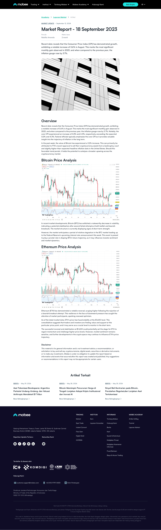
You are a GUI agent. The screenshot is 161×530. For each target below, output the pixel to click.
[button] (34, 4)
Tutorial (131, 423)
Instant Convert (81, 427)
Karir (108, 432)
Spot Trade (80, 423)
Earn (91, 419)
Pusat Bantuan (112, 451)
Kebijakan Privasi (113, 440)
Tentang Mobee (112, 419)
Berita (109, 427)
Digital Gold (80, 436)
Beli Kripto (130, 4)
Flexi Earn (79, 432)
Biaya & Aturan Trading (115, 455)
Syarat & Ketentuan (113, 436)
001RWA (79, 440)
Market (78, 419)
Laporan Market (59, 17)
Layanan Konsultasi (96, 423)
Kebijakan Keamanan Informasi (114, 445)
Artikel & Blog (133, 419)
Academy (45, 17)
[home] (20, 4)
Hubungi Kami (98, 4)
